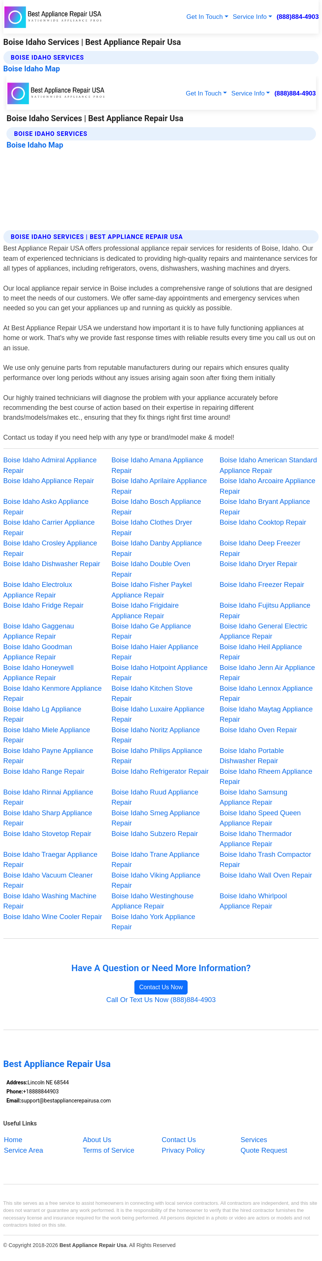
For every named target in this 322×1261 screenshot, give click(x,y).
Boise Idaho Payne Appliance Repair (48, 756)
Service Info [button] (250, 16)
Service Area (23, 1150)
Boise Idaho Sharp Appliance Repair (47, 818)
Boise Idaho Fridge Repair (43, 605)
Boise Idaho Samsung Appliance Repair (253, 797)
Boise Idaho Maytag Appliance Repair (266, 714)
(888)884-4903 (298, 16)
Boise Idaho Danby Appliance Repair (156, 548)
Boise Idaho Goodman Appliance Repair (37, 652)
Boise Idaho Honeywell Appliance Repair (38, 673)
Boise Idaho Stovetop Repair (47, 834)
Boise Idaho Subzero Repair (154, 834)
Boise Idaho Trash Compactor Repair (265, 859)
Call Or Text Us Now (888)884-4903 (161, 1000)
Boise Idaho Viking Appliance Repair (155, 880)
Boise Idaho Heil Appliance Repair (261, 652)
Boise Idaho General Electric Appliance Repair (263, 631)
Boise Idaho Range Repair (44, 771)
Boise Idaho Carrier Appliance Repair (49, 527)
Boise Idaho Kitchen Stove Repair (152, 693)
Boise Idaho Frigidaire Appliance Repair (145, 610)
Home (13, 1140)
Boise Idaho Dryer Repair (258, 564)
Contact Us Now (161, 987)
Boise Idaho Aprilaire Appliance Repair (159, 486)
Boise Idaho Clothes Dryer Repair (151, 527)
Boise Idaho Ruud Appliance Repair (154, 797)
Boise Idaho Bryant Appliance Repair (265, 506)
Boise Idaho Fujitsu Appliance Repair (265, 610)
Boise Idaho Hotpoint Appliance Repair (159, 673)
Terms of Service (108, 1150)
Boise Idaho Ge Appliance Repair (151, 631)
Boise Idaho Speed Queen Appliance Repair (260, 818)
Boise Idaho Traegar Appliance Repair (50, 859)
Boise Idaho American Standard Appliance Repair (268, 465)
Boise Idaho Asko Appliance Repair (46, 506)
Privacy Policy (183, 1150)
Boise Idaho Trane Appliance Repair (155, 859)
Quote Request (263, 1150)
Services (253, 1140)
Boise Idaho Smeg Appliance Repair (155, 818)
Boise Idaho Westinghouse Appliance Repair (152, 901)
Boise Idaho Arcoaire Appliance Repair (268, 486)
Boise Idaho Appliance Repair (48, 481)
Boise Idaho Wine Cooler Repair (52, 917)
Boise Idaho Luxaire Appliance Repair (158, 714)
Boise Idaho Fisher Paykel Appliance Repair (151, 589)
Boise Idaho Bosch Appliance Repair (156, 506)
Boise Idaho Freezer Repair (262, 584)
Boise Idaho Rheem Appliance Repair (266, 776)
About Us (97, 1140)
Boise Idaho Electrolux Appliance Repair (37, 589)
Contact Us (179, 1140)
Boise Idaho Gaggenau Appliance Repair (38, 631)
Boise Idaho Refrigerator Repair (160, 771)
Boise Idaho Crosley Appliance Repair (50, 548)
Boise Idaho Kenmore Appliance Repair (52, 693)
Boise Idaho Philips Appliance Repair (156, 756)
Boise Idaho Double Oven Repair (150, 569)
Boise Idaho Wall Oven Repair (266, 875)
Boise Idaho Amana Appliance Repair (157, 465)
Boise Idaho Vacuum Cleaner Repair (48, 880)
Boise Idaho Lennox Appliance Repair (266, 693)
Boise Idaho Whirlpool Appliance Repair (253, 901)
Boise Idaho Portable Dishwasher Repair (252, 756)
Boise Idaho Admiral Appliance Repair (50, 465)
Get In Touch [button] (204, 16)
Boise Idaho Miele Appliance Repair (46, 735)
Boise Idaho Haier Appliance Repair (154, 652)
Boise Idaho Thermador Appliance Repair (256, 839)
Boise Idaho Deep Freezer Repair (260, 548)
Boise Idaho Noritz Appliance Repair (155, 735)
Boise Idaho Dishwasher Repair (51, 564)
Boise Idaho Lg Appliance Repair (42, 714)
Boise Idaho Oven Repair (258, 730)
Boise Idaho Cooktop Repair (263, 522)
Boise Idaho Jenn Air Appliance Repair (267, 673)
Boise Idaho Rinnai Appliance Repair (48, 797)
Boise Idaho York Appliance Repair (153, 922)
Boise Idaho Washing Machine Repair (50, 901)
